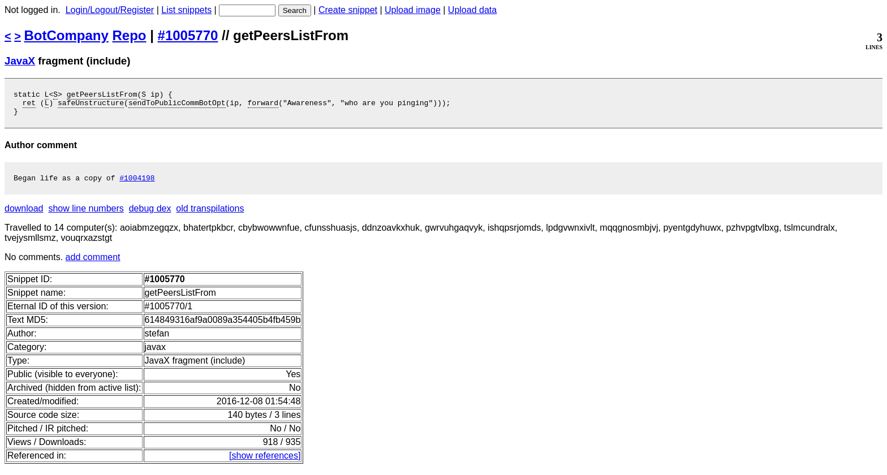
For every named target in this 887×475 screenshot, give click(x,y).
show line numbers (85, 215)
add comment (93, 264)
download (24, 215)
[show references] (264, 462)
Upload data (472, 10)
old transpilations (210, 215)
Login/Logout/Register (110, 10)
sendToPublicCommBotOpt (177, 106)
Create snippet (347, 10)
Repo (130, 35)
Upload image (413, 10)
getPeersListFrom (102, 95)
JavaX (20, 61)
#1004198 (136, 184)
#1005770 (188, 35)
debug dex (150, 215)
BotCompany (66, 35)
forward (263, 106)
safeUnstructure (91, 106)
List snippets (186, 10)
